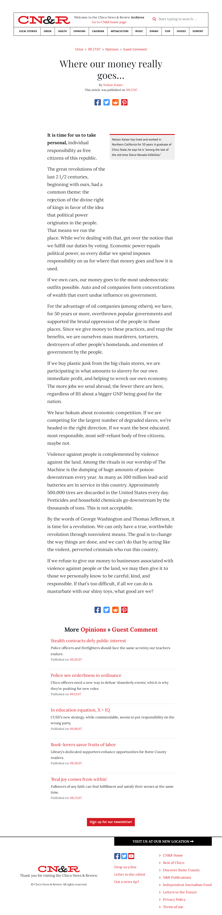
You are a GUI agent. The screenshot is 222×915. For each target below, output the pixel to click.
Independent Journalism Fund (187, 885)
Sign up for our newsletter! (111, 822)
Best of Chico (173, 862)
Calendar (98, 31)
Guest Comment (135, 49)
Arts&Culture (120, 31)
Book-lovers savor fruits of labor (83, 744)
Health (62, 31)
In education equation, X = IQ (80, 710)
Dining (154, 31)
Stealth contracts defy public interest (88, 640)
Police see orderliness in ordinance (86, 675)
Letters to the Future (180, 892)
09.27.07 (94, 49)
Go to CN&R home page (109, 22)
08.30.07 (76, 763)
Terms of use (173, 907)
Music (139, 31)
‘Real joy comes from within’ (79, 779)
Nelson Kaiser (113, 85)
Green (47, 31)
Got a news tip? (126, 881)
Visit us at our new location (163, 841)
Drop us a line (125, 867)
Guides (181, 31)
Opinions (79, 31)
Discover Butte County (181, 870)
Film (167, 31)
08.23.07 (76, 798)
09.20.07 (76, 659)
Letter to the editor (129, 874)
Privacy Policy (174, 899)
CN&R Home (173, 855)
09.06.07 (76, 729)
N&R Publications (177, 877)
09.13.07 (75, 694)
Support (198, 31)
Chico (79, 49)
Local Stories (28, 31)
